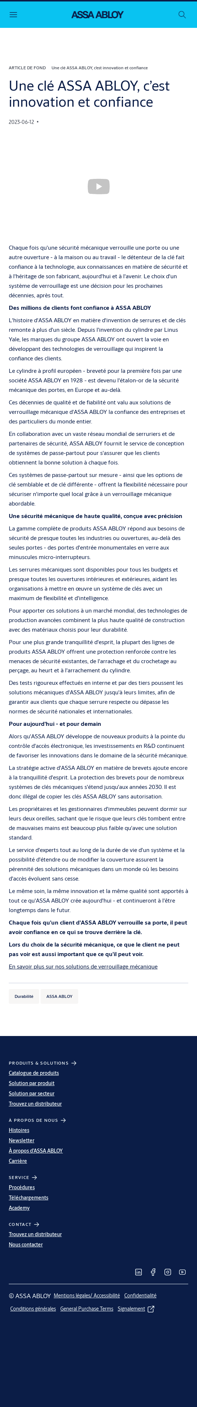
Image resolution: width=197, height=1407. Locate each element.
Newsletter (21, 1140)
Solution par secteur (31, 1093)
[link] (138, 1272)
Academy (19, 1208)
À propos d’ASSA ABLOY (36, 1150)
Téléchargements (28, 1197)
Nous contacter (26, 1244)
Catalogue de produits (34, 1073)
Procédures (22, 1187)
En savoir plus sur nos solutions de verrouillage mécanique (83, 966)
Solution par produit (31, 1083)
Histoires (19, 1130)
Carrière (18, 1161)
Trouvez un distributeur (35, 1104)
